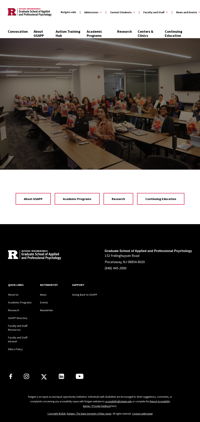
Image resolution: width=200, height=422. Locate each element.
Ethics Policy (15, 349)
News (43, 294)
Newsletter (46, 310)
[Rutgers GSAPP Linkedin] (61, 378)
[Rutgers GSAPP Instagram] (26, 378)
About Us (13, 294)
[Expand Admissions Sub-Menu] (91, 12)
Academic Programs (94, 33)
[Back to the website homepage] (30, 12)
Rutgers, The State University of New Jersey (89, 413)
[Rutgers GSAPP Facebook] (10, 378)
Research (124, 31)
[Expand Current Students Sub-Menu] (120, 12)
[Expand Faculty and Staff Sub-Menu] (153, 12)
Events (44, 302)
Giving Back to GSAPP (84, 294)
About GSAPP (39, 33)
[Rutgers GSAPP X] (44, 378)
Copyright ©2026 (56, 413)
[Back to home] (34, 255)
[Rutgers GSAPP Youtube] (79, 378)
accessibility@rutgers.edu (118, 401)
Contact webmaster (142, 413)
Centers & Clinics (145, 33)
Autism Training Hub (68, 33)
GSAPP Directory (18, 318)
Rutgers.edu (68, 12)
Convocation (18, 31)
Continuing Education (173, 33)
